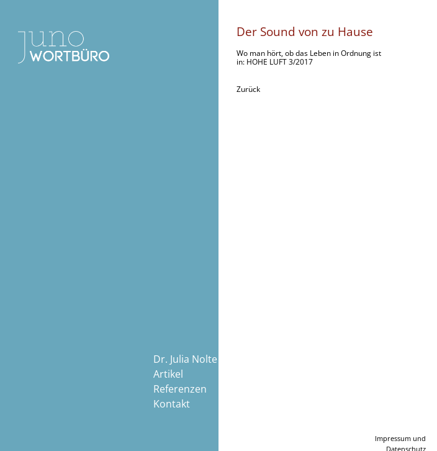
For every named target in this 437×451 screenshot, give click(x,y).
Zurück (248, 89)
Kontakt (171, 404)
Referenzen (180, 389)
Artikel (168, 374)
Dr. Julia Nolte (185, 359)
